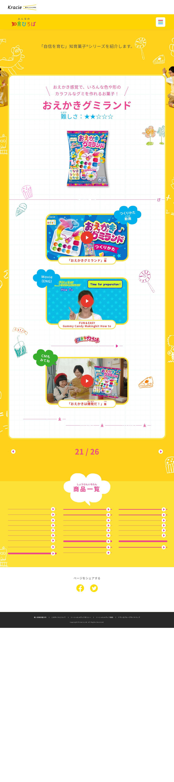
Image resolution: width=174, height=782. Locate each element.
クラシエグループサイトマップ (129, 771)
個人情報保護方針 (40, 771)
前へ (23, 476)
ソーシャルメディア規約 (104, 771)
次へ (150, 476)
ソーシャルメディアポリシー (81, 771)
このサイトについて (59, 771)
